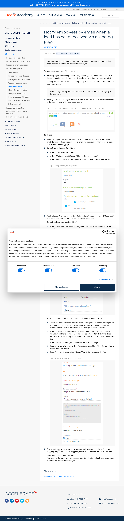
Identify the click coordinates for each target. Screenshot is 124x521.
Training (71, 15)
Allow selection (61, 287)
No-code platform (13, 38)
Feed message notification (18, 97)
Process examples (13, 68)
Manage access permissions (19, 79)
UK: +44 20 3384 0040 (78, 503)
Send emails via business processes (58, 476)
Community (76, 9)
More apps (10, 141)
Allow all (97, 287)
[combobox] (51, 47)
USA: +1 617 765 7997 (78, 499)
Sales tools (10, 125)
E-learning (55, 15)
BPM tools (10, 54)
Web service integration (17, 83)
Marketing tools (12, 121)
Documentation (12, 28)
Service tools (11, 129)
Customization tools (14, 50)
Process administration (15, 108)
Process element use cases (17, 65)
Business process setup (15, 58)
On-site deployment (14, 137)
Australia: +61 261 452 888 (80, 507)
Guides (41, 15)
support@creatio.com (110, 503)
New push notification (17, 93)
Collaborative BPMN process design (17, 112)
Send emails (13, 72)
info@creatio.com (109, 499)
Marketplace (87, 9)
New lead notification (16, 86)
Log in (117, 9)
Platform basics (12, 42)
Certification (87, 15)
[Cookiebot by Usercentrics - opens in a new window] (104, 232)
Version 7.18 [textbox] (50, 47)
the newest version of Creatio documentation (73, 5)
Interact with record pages (18, 76)
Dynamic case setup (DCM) (17, 117)
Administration (11, 133)
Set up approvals (14, 104)
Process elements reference (17, 61)
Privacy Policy (40, 518)
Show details (104, 279)
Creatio (66, 9)
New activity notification (17, 90)
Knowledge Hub (100, 9)
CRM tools (9, 46)
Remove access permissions (19, 100)
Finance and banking (14, 145)
